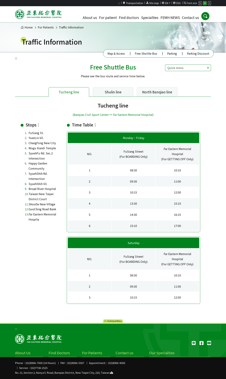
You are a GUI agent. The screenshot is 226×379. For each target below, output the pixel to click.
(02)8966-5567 (75, 363)
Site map (152, 3)
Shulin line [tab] (113, 91)
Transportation (133, 3)
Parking (172, 53)
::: (119, 3)
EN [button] (165, 3)
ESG (177, 3)
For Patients (46, 27)
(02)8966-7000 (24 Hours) (40, 363)
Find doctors (129, 17)
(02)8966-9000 (116, 363)
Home (27, 27)
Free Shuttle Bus (146, 53)
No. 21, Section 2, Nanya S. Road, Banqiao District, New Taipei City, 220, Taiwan (64, 372)
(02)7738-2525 (38, 368)
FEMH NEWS (170, 17)
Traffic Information (71, 27)
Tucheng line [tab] (69, 91)
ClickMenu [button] (113, 321)
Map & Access (116, 53)
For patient (108, 17)
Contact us (190, 17)
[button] (205, 16)
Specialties (149, 17)
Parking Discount (198, 53)
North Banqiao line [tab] (157, 91)
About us (90, 17)
